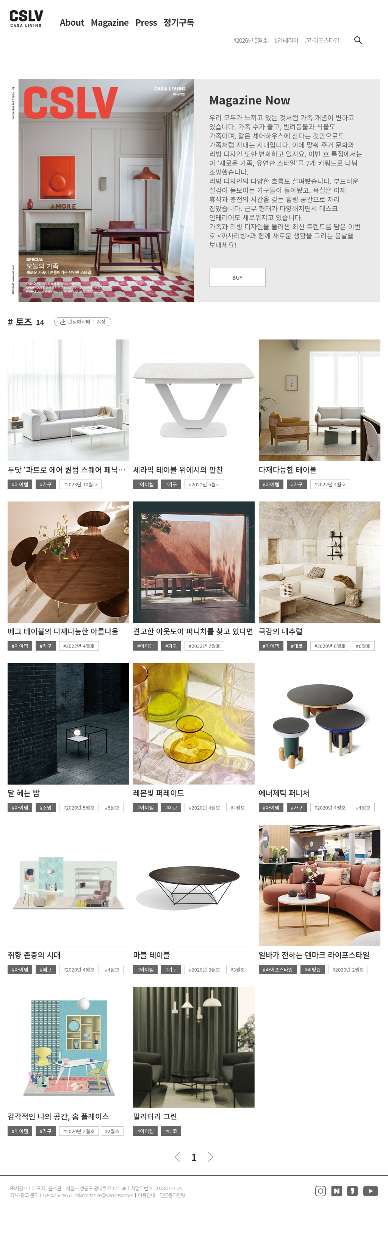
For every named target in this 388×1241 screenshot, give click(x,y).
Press (146, 22)
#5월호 (112, 807)
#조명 (46, 807)
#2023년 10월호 (80, 484)
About (72, 22)
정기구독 (179, 22)
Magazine (110, 22)
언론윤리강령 (172, 1195)
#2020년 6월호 (330, 645)
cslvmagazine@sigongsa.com (103, 1195)
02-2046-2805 (56, 1195)
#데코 (297, 645)
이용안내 (146, 1195)
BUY (237, 277)
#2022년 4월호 (330, 484)
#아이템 (20, 484)
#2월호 (112, 1131)
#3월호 (237, 969)
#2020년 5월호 (79, 807)
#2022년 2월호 (204, 645)
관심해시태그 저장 (86, 321)
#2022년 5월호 (204, 484)
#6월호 (363, 645)
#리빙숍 (313, 969)
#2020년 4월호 (204, 807)
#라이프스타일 (278, 969)
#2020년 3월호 (204, 969)
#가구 (46, 484)
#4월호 (237, 807)
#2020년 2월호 (348, 969)
